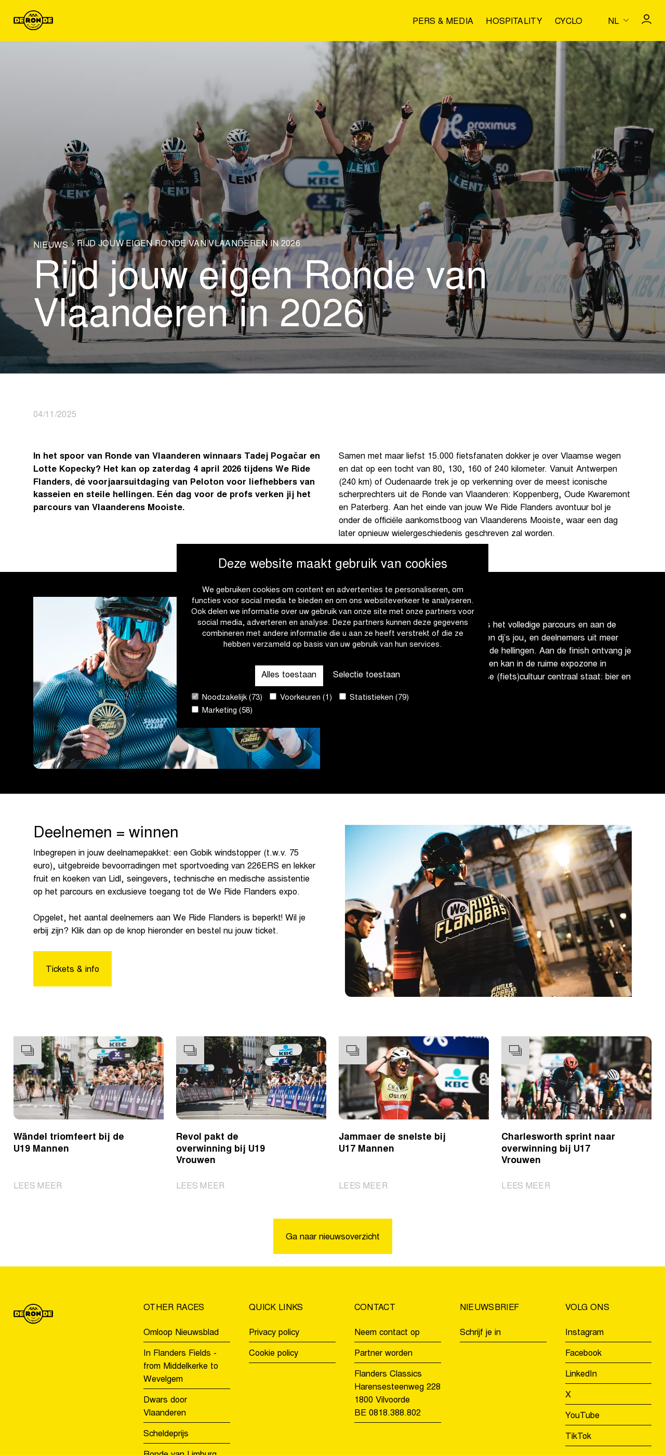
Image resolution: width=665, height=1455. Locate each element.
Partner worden (383, 1354)
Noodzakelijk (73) (227, 697)
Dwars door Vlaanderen (165, 1407)
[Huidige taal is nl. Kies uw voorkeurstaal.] (618, 20)
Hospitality (514, 22)
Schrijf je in (480, 1333)
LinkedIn (581, 1374)
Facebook (583, 1354)
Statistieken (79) (374, 697)
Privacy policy (274, 1333)
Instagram (584, 1333)
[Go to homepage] (33, 20)
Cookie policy (273, 1354)
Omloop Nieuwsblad (181, 1333)
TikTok (578, 1437)
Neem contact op (387, 1333)
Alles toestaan (288, 675)
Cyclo (569, 22)
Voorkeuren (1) (301, 697)
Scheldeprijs (166, 1434)
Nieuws (50, 246)
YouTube (582, 1416)
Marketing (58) (222, 710)
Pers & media (443, 22)
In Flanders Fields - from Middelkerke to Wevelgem (180, 1367)
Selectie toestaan (366, 675)
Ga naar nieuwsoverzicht (333, 1237)
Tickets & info (72, 970)
